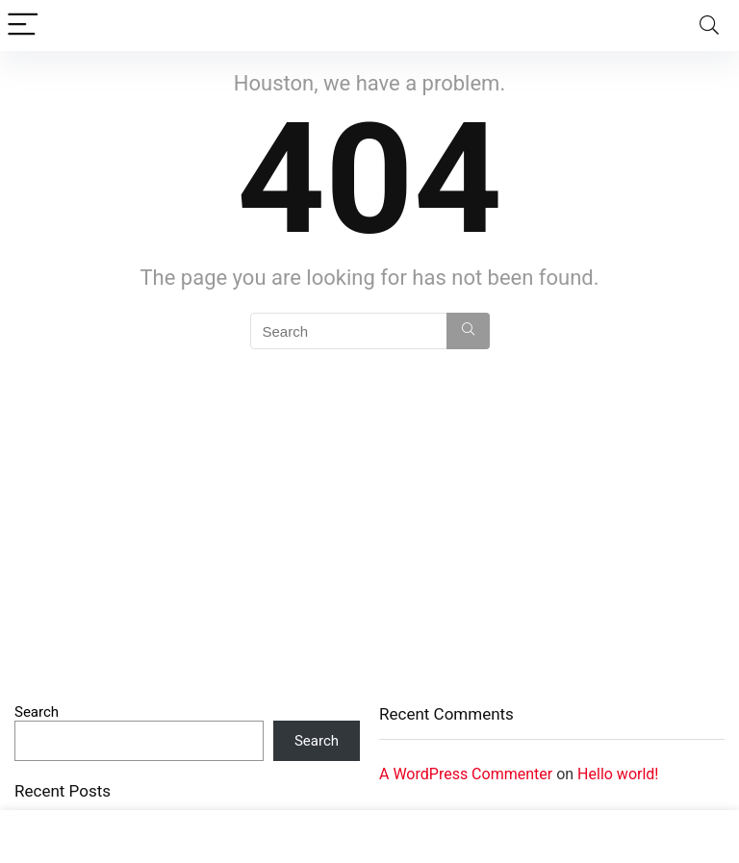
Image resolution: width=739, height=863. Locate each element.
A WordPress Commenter (465, 774)
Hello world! (617, 774)
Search (36, 712)
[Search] (709, 25)
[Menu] (23, 25)
